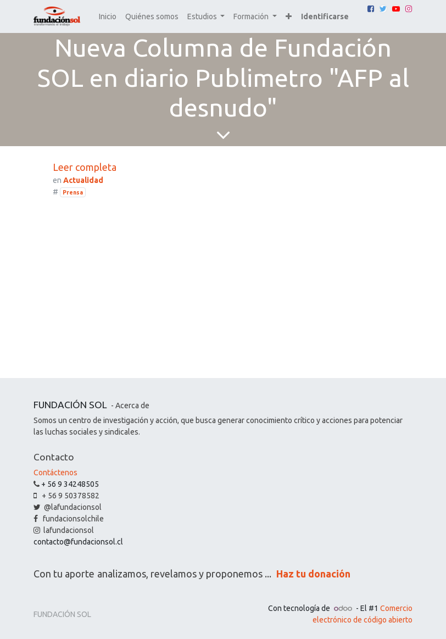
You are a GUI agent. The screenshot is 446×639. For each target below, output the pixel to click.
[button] (288, 17)
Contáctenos (55, 472)
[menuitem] (107, 17)
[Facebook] (371, 8)
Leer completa (84, 167)
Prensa (73, 192)
